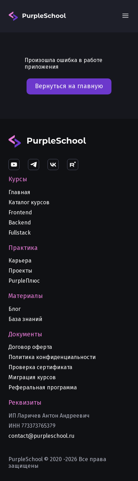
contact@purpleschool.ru (41, 436)
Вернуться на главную (69, 86)
